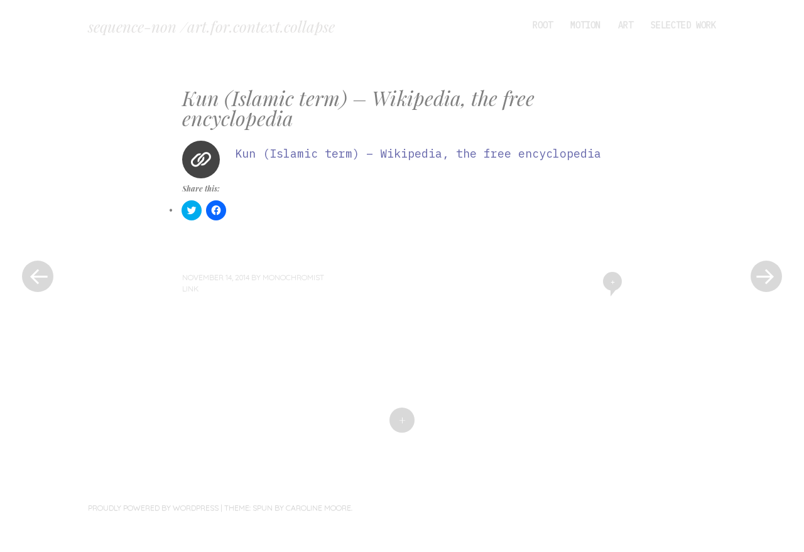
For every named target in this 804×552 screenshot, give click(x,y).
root (543, 25)
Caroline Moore (318, 507)
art (625, 25)
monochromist (293, 277)
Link (190, 288)
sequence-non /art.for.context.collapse (211, 26)
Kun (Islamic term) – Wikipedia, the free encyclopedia (418, 153)
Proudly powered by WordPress (153, 507)
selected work (683, 25)
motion (585, 25)
